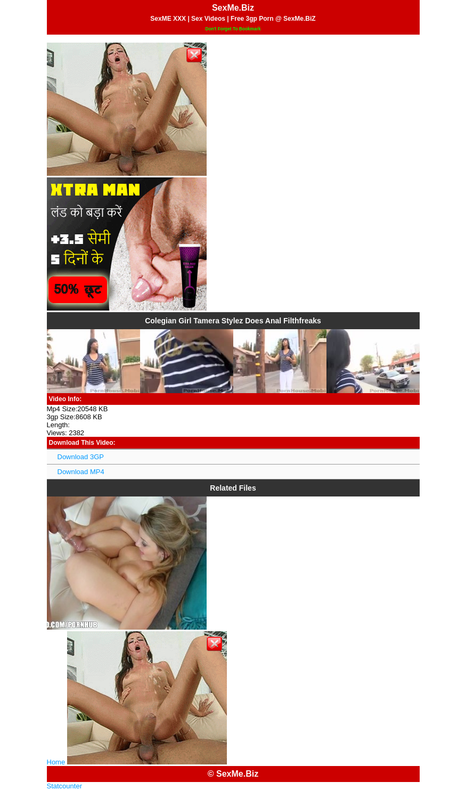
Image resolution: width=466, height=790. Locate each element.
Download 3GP (81, 457)
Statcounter (65, 786)
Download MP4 (81, 472)
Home (56, 762)
